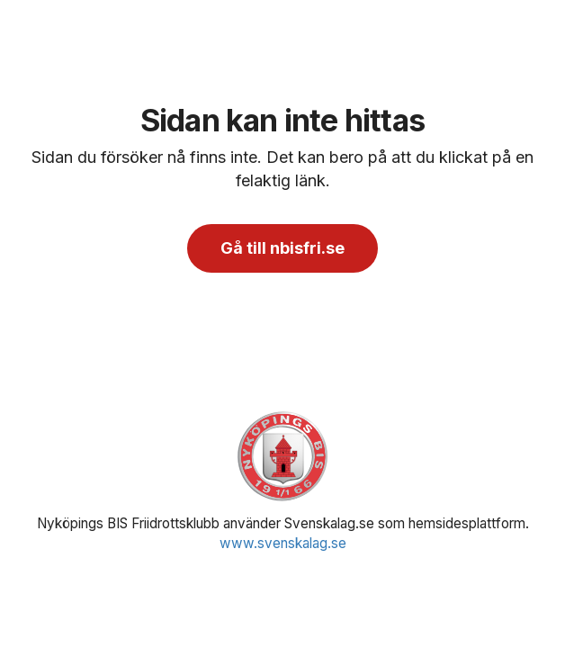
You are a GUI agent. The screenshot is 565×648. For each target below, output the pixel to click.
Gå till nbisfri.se (282, 247)
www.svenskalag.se (283, 543)
